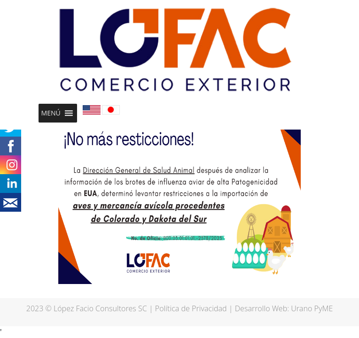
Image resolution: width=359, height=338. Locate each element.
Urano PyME (312, 308)
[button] (51, 113)
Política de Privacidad (191, 308)
